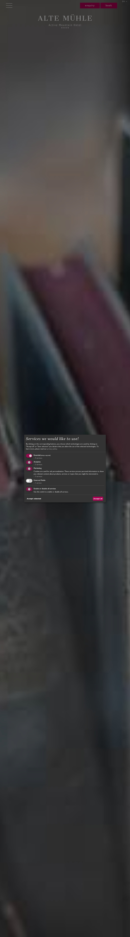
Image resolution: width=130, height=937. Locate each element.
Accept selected (34, 498)
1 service (38, 483)
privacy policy (52, 449)
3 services (38, 458)
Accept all (97, 498)
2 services (38, 464)
